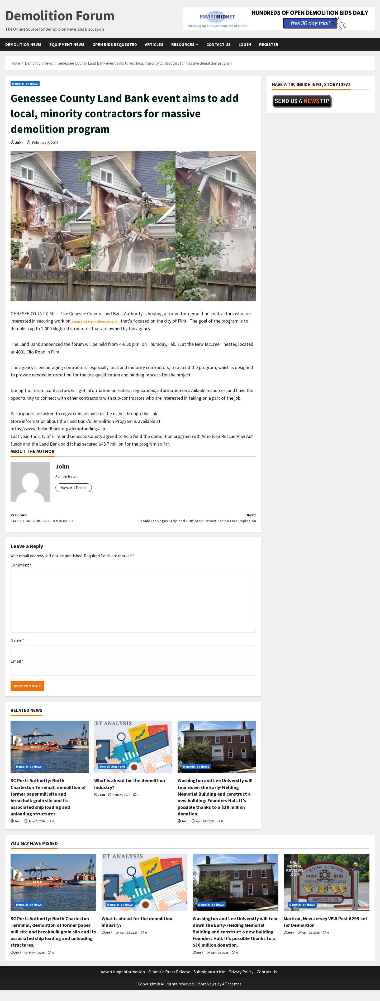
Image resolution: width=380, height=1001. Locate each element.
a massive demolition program (102, 321)
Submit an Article (209, 982)
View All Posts (73, 487)
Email (17, 671)
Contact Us (218, 44)
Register (268, 44)
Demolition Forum (60, 15)
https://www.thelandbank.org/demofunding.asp (58, 429)
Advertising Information (123, 982)
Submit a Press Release (169, 982)
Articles (154, 44)
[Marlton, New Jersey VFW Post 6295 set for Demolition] (326, 893)
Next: (194, 524)
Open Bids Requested (114, 44)
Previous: (72, 520)
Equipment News (66, 44)
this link (149, 413)
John (19, 142)
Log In (245, 44)
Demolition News (23, 44)
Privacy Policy (241, 982)
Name (17, 651)
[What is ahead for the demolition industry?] (133, 758)
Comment (21, 576)
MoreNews (206, 994)
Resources (182, 44)
